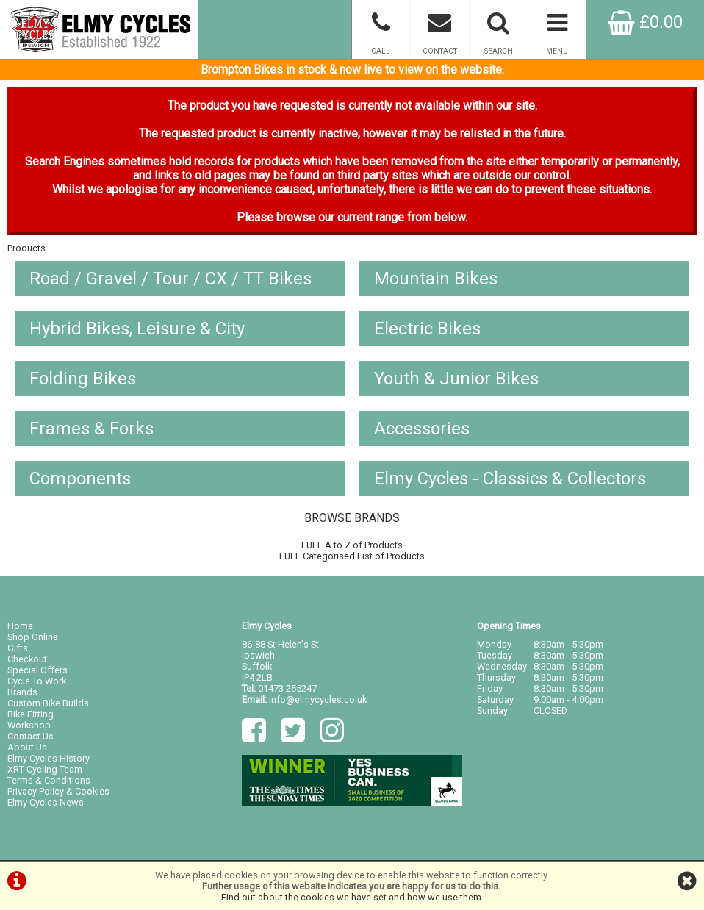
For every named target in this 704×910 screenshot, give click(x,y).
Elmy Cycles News (45, 802)
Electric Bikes (427, 328)
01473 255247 (287, 688)
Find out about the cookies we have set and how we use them (351, 897)
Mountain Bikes (436, 278)
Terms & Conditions (48, 780)
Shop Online (32, 636)
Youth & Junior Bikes (456, 378)
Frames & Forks (91, 428)
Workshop (29, 725)
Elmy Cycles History (48, 758)
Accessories (422, 428)
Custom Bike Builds (48, 703)
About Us (27, 747)
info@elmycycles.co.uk (318, 699)
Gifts (17, 647)
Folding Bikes (82, 378)
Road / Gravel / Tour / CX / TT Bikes (170, 278)
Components (80, 478)
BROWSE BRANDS (352, 518)
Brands (22, 692)
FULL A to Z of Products (352, 545)
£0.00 (645, 22)
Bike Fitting (30, 714)
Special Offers (37, 670)
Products (26, 248)
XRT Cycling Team (44, 769)
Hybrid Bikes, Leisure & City (137, 328)
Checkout (27, 658)
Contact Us (30, 736)
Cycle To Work (36, 681)
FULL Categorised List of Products (352, 556)
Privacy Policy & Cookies (58, 791)
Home (20, 625)
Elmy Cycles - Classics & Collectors (510, 478)
